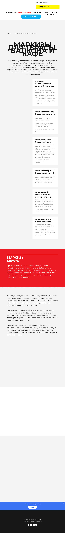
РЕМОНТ (47, 12)
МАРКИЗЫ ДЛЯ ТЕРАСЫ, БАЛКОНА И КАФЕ (25, 33)
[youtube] (35, 526)
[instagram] (32, 526)
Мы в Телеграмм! (31, 16)
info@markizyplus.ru (42, 2)
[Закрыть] (63, 503)
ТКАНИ (54, 12)
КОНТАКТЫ (50, 14)
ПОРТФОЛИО (38, 12)
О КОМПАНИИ (11, 12)
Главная (9, 33)
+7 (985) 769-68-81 (43, 7)
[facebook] (29, 526)
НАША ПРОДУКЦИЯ (25, 12)
